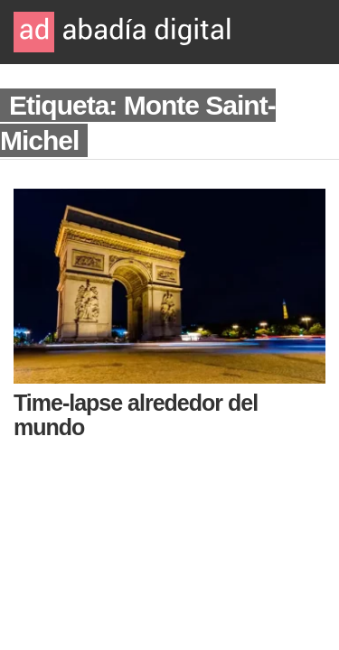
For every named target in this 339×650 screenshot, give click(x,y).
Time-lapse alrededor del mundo (136, 415)
